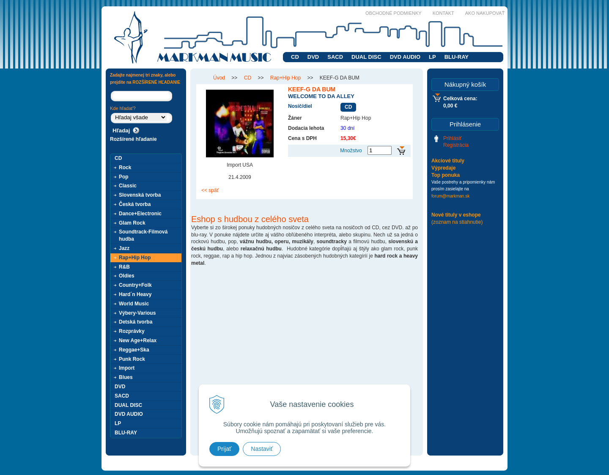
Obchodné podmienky (393, 13)
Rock (125, 167)
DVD (313, 57)
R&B (124, 267)
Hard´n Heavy (135, 294)
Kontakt (443, 13)
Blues (126, 377)
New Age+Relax (137, 340)
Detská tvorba (135, 322)
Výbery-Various (137, 313)
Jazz (124, 248)
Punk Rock (132, 359)
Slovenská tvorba (140, 195)
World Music (134, 304)
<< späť (210, 190)
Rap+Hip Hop (135, 258)
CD (295, 57)
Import (126, 368)
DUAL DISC (366, 57)
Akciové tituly (447, 161)
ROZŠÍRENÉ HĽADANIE (156, 82)
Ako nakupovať (485, 13)
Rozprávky (132, 331)
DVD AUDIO (405, 57)
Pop (124, 177)
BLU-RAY (456, 57)
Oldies (126, 276)
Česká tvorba (135, 204)
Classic (128, 186)
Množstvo (351, 151)
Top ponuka (445, 175)
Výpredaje (443, 168)
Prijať (224, 448)
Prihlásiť (452, 138)
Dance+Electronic (140, 214)
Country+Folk (135, 285)
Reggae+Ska (134, 350)
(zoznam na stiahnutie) (457, 222)
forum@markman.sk (450, 196)
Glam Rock (132, 223)
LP (432, 57)
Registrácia (456, 145)
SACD (335, 57)
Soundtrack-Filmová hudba (143, 235)
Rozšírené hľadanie (133, 139)
